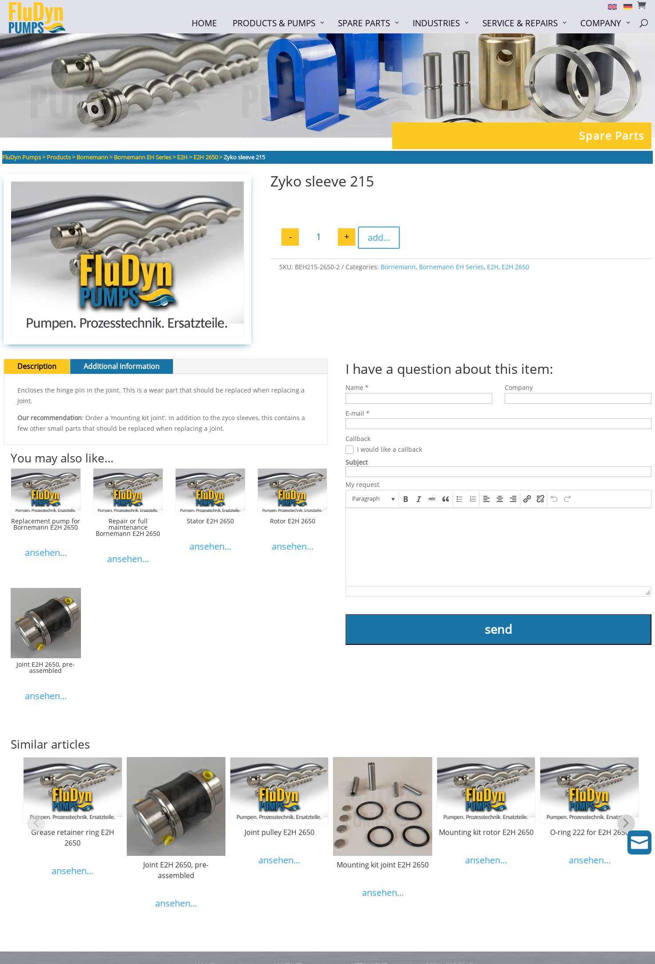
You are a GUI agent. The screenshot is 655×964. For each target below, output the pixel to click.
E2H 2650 (515, 267)
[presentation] (373, 499)
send (498, 629)
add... (379, 237)
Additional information (122, 366)
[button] (373, 499)
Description (36, 366)
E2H (492, 267)
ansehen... (46, 553)
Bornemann (398, 267)
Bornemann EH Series (451, 267)
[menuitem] (609, 6)
